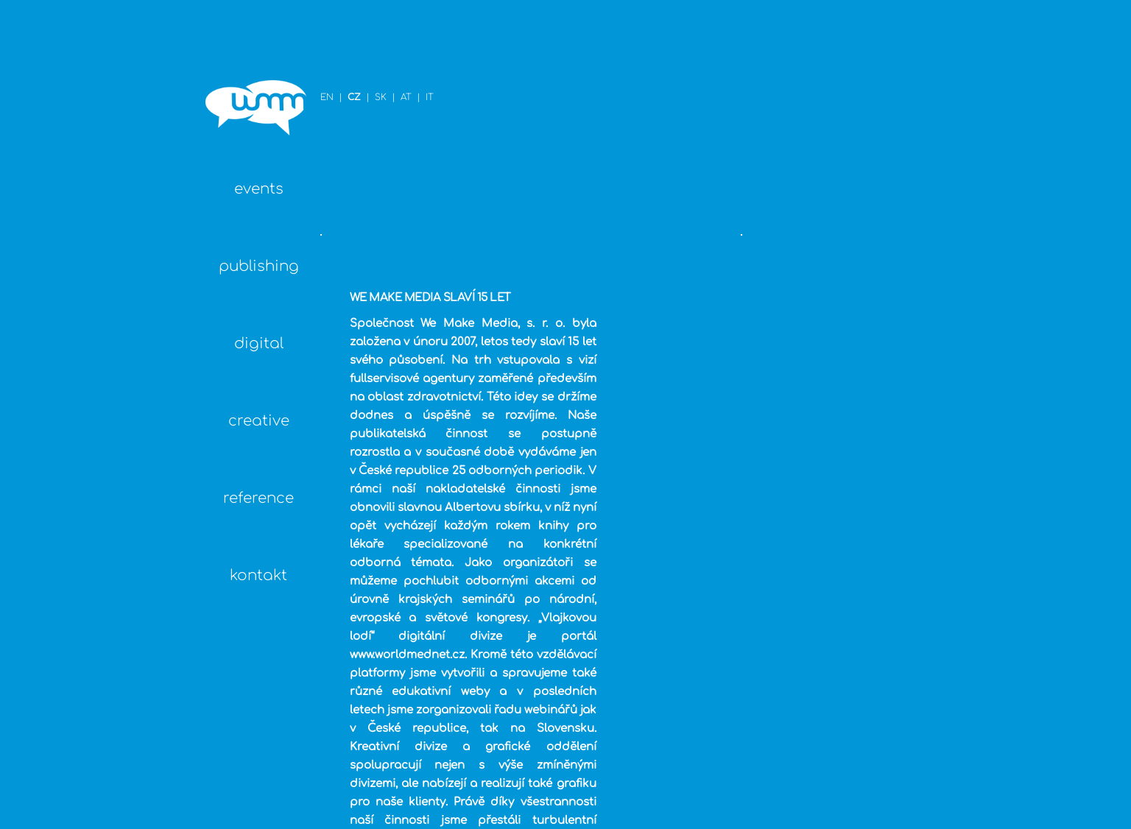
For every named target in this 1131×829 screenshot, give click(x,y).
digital (92, 325)
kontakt (92, 556)
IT (296, 45)
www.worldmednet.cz (438, 458)
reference (92, 479)
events (92, 170)
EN (193, 45)
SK (247, 45)
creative (92, 402)
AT (272, 45)
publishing (92, 247)
